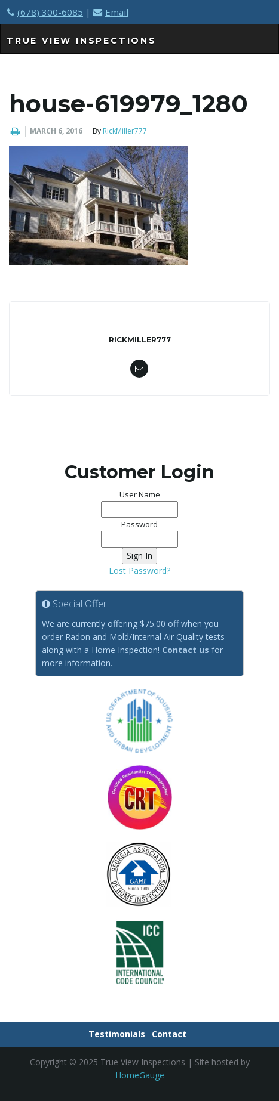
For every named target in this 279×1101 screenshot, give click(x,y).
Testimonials (116, 1034)
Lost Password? (139, 570)
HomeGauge (139, 1075)
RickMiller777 (125, 131)
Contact (169, 1034)
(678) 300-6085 (45, 12)
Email (110, 12)
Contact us (185, 649)
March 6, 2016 (56, 131)
